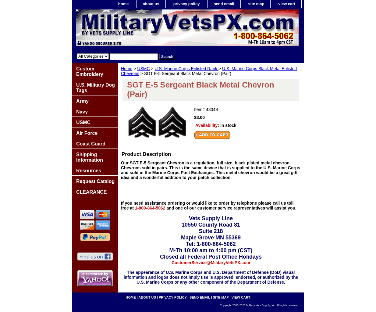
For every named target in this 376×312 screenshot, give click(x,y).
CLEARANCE (91, 192)
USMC (143, 68)
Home (126, 68)
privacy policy (186, 4)
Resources (88, 170)
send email (224, 4)
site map (256, 4)
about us (151, 4)
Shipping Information (89, 157)
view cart (286, 4)
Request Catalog (95, 181)
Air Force (87, 133)
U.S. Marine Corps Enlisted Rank (186, 68)
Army (82, 101)
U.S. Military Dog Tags (95, 87)
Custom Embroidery (89, 71)
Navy (82, 111)
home (123, 4)
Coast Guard (90, 143)
